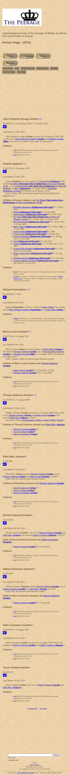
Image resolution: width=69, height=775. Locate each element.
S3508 (16, 276)
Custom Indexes (27, 68)
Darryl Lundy (34, 765)
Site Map (54, 68)
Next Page (21, 72)
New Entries (8, 68)
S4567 (16, 318)
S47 (15, 150)
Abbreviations (42, 68)
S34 (15, 272)
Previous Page (9, 72)
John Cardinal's (22, 773)
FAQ (17, 68)
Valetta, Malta (47, 307)
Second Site (30, 773)
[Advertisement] (34, 97)
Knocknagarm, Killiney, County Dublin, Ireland (42, 420)
